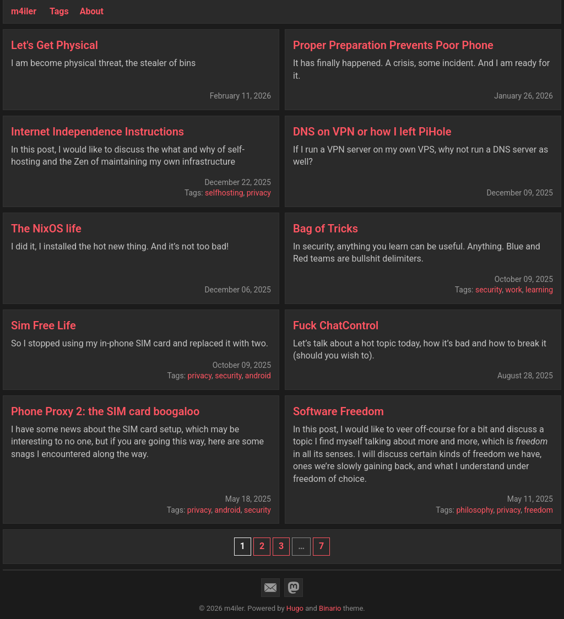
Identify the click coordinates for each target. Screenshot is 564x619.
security (488, 289)
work (513, 289)
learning (539, 289)
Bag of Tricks (325, 228)
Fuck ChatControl (335, 325)
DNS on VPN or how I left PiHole (372, 131)
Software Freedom (338, 411)
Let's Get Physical (54, 45)
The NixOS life (46, 228)
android (258, 375)
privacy (259, 192)
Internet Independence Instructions (97, 131)
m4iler (23, 11)
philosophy (474, 510)
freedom (539, 510)
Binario (330, 608)
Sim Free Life (43, 325)
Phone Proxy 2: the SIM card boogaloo (105, 411)
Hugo (294, 608)
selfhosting (224, 192)
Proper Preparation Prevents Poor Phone (393, 45)
